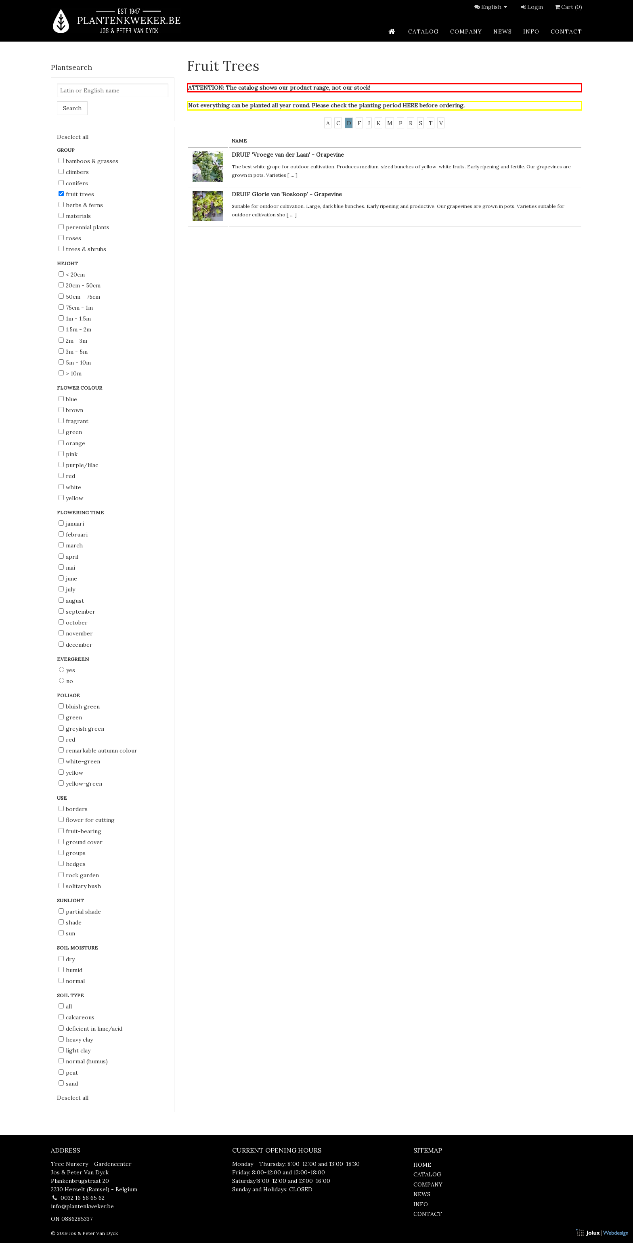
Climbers (74, 172)
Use (62, 798)
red (67, 476)
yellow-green (80, 783)
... (292, 175)
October (73, 622)
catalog (423, 31)
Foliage (69, 695)
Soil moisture (78, 948)
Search (72, 108)
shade (70, 922)
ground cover (81, 842)
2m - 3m (73, 340)
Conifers (73, 183)
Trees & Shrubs (82, 249)
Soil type (71, 995)
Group (66, 150)
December (75, 644)
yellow (71, 498)
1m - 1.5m (75, 318)
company (466, 31)
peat (68, 1072)
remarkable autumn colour (98, 750)
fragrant (73, 421)
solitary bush (80, 886)
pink (68, 454)
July (67, 589)
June (68, 578)
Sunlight (71, 900)
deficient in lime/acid (90, 1028)
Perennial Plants (84, 227)
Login (531, 6)
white (70, 487)
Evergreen (73, 659)
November (76, 633)
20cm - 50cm (80, 285)
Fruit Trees (76, 194)
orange (72, 443)
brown (71, 410)
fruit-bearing (80, 831)
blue (68, 399)
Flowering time (81, 512)
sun (67, 933)
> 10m (70, 373)
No (66, 681)
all (65, 1006)
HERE (410, 105)
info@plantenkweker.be (82, 1206)
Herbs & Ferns (81, 205)
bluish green (79, 706)
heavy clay (76, 1039)
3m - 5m (73, 351)
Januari (71, 523)
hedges (72, 864)
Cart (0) (567, 6)
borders (73, 809)
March (71, 545)
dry (67, 959)
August (71, 600)
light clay (74, 1050)
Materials (75, 216)
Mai (67, 567)
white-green (79, 761)
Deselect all (72, 136)
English (495, 6)
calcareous (76, 1017)
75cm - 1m (76, 307)
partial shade (80, 911)
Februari (73, 534)
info (531, 31)
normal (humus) (83, 1061)
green (70, 432)
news (502, 31)
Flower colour (80, 388)
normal (72, 981)
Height (68, 263)
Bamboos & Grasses (88, 161)
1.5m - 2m (75, 329)
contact (566, 31)
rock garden (79, 875)
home (422, 1164)
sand (68, 1083)
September (77, 611)
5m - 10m (75, 362)
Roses (70, 238)
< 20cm (72, 274)
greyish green (81, 728)
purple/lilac (78, 465)
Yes (67, 670)
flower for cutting (87, 820)
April (68, 556)
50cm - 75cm (79, 296)
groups (72, 853)
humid (70, 970)
